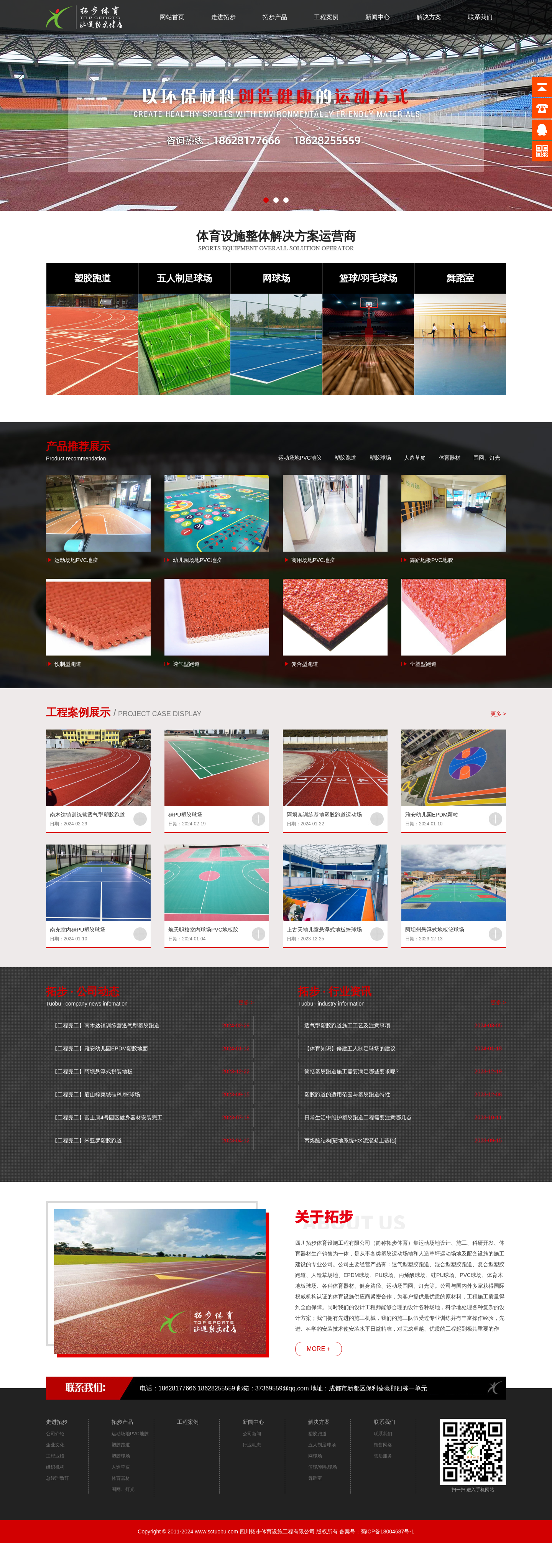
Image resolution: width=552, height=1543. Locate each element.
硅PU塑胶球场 (185, 815)
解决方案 (429, 17)
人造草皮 (415, 457)
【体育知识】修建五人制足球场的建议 (350, 1048)
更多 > (498, 713)
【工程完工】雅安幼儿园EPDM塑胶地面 (100, 1048)
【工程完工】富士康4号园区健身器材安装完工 (107, 1117)
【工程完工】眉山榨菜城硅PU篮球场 (96, 1094)
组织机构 (55, 1467)
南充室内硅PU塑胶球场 (77, 930)
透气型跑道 (186, 664)
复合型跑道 (304, 664)
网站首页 (172, 17)
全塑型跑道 (423, 664)
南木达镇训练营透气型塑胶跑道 (87, 815)
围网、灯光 (486, 457)
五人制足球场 (184, 278)
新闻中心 (377, 17)
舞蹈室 (460, 278)
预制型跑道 (67, 664)
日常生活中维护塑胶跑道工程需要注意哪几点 (358, 1117)
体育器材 (449, 457)
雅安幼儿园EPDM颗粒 (431, 815)
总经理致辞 (57, 1478)
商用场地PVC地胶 (313, 560)
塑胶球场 (380, 457)
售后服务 (383, 1456)
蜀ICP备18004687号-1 (387, 1531)
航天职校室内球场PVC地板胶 (203, 930)
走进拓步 (223, 17)
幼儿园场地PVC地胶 (197, 560)
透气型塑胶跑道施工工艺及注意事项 (347, 1025)
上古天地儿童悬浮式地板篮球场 (324, 930)
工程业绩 (55, 1456)
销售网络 (383, 1445)
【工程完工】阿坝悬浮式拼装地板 (92, 1071)
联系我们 (480, 17)
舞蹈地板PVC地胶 (431, 560)
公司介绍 (55, 1433)
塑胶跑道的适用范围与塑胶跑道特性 (347, 1094)
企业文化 (55, 1445)
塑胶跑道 (92, 278)
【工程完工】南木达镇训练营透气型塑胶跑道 (105, 1025)
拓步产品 (275, 17)
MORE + (318, 1349)
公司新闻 (252, 1433)
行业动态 (252, 1445)
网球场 (276, 278)
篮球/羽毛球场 (368, 278)
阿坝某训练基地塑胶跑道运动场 (324, 815)
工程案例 (326, 17)
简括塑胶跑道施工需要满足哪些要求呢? (351, 1071)
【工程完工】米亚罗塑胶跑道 (87, 1140)
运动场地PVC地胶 (300, 457)
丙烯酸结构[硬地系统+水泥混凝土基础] (350, 1140)
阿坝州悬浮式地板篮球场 (434, 930)
